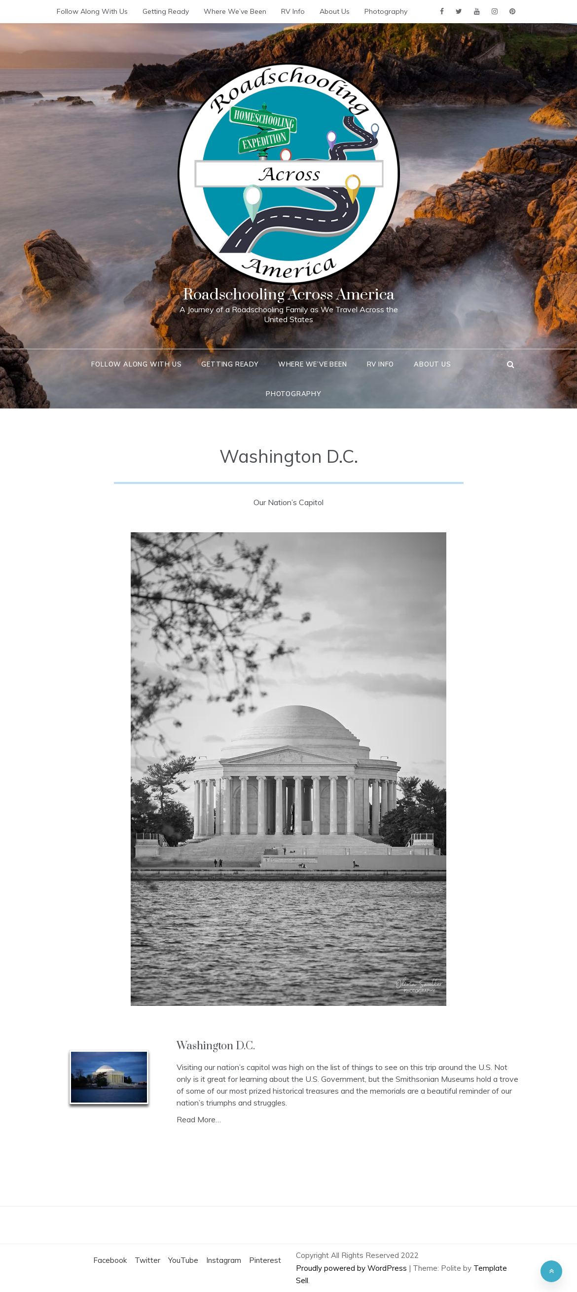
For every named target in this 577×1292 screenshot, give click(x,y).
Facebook (110, 1260)
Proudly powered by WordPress (352, 1268)
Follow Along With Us (92, 11)
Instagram (223, 1260)
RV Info (293, 11)
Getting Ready (166, 11)
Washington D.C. (216, 1046)
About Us (335, 11)
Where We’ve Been (235, 11)
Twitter (147, 1260)
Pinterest (265, 1260)
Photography (385, 11)
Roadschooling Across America (289, 294)
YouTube (183, 1260)
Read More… (199, 1119)
